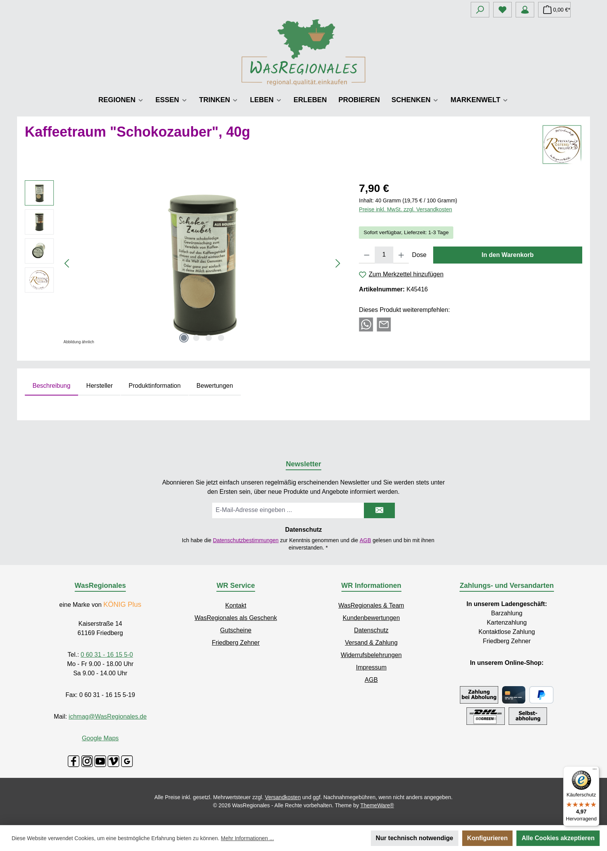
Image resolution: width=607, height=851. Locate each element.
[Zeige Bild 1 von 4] (184, 338)
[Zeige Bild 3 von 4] (209, 338)
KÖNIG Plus (122, 604)
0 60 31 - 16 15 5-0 (107, 654)
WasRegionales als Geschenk (236, 618)
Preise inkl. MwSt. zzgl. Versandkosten (405, 209)
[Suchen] (480, 9)
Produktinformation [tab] (154, 385)
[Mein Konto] (525, 9)
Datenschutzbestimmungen (246, 540)
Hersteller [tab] (99, 385)
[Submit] (379, 510)
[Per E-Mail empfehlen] (384, 324)
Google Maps (100, 738)
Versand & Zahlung (371, 642)
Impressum (371, 667)
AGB (365, 540)
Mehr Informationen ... (247, 838)
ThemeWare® (377, 805)
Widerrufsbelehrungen (371, 655)
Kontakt (235, 605)
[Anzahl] (384, 255)
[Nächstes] (337, 263)
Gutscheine (236, 630)
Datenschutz (371, 630)
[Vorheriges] (67, 263)
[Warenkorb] (554, 9)
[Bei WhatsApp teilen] (366, 324)
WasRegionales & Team (371, 605)
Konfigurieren (487, 838)
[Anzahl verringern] (367, 255)
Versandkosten (283, 797)
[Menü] (594, 771)
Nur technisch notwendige (414, 838)
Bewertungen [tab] (215, 385)
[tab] (51, 386)
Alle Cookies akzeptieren (558, 838)
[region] (184, 263)
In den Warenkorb (508, 255)
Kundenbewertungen (371, 618)
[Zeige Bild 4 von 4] (221, 338)
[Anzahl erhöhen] (401, 255)
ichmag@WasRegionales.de (108, 716)
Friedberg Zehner (236, 642)
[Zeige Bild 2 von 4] (196, 338)
